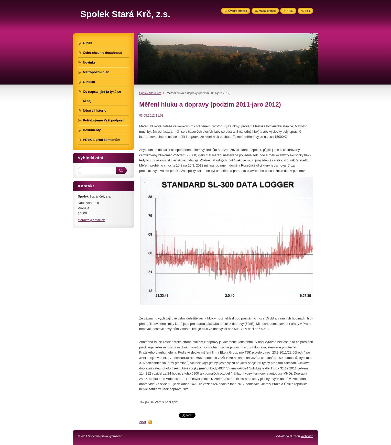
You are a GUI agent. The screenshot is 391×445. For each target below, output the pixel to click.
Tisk (307, 10)
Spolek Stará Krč (150, 93)
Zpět (142, 422)
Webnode (307, 436)
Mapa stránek (267, 10)
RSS (290, 10)
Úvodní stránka (237, 10)
